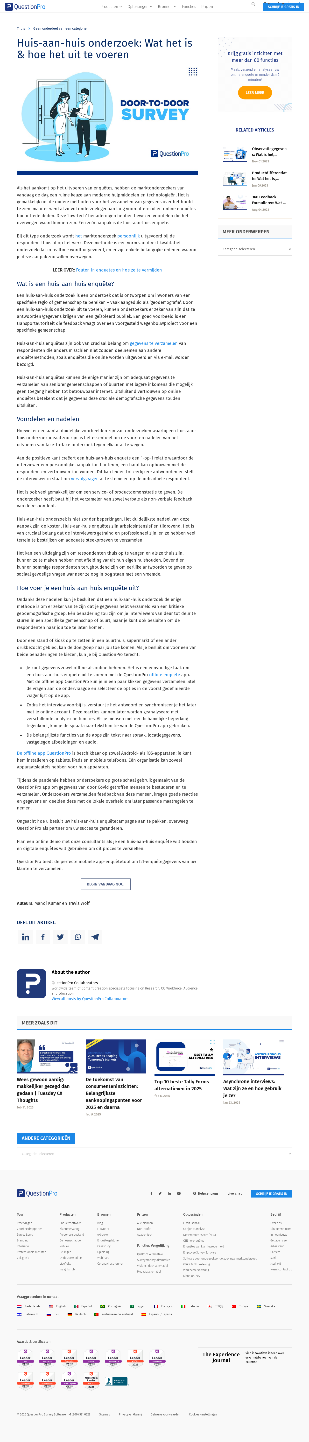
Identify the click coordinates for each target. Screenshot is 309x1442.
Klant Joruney (191, 1276)
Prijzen (207, 13)
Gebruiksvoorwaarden (165, 1414)
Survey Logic (25, 1234)
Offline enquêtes (193, 1240)
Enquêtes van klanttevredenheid (203, 1246)
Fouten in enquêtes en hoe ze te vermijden (119, 270)
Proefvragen (24, 1223)
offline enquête (164, 674)
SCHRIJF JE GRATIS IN (271, 14)
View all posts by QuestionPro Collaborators (90, 998)
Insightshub (67, 1269)
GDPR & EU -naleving (196, 1264)
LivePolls (65, 1263)
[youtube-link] (179, 1193)
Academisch (145, 1234)
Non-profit (144, 1229)
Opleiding (103, 1252)
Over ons (276, 1223)
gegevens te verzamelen (154, 343)
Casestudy (104, 1246)
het (78, 236)
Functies (189, 13)
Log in (286, 4)
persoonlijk (128, 236)
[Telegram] (95, 937)
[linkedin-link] (169, 1193)
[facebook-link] (151, 1193)
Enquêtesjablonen (108, 1240)
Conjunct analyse (194, 1229)
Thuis (21, 29)
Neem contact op (281, 1269)
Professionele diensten (31, 1252)
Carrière (275, 1252)
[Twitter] (60, 937)
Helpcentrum (205, 1193)
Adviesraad (277, 1246)
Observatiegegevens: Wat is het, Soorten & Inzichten (269, 154)
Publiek (64, 1246)
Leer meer (255, 92)
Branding (22, 1240)
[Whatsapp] (77, 937)
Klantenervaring (69, 1229)
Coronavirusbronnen (110, 1263)
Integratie (23, 1246)
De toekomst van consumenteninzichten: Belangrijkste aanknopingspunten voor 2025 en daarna (114, 1093)
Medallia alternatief (149, 1271)
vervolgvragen (85, 478)
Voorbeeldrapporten (29, 1229)
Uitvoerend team (280, 1229)
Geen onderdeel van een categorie (60, 29)
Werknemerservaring (196, 1270)
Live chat (235, 1193)
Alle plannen (145, 1223)
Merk (273, 1258)
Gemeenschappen (71, 1240)
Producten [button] (111, 13)
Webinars (103, 1258)
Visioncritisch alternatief (152, 1266)
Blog (100, 1223)
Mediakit (275, 1263)
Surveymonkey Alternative (153, 1260)
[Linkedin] (25, 937)
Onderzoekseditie (71, 1258)
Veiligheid (23, 1258)
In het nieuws (278, 1234)
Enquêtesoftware (70, 1223)
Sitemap (104, 1414)
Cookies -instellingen (203, 1414)
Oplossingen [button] (140, 13)
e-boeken (103, 1234)
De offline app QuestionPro (44, 753)
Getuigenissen (279, 1240)
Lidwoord (103, 1229)
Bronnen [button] (167, 13)
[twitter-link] (160, 1193)
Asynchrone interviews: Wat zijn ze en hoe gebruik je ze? (252, 1088)
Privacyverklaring (130, 1414)
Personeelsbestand (72, 1234)
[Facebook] (43, 937)
